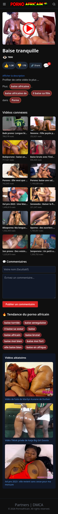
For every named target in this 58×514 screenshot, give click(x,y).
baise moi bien (13, 341)
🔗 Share (35, 65)
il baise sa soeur (14, 329)
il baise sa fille (41, 93)
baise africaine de (16, 93)
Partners (22, 504)
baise (31, 329)
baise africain (12, 335)
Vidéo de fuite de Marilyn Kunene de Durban (27, 399)
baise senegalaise (35, 322)
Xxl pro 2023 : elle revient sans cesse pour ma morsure (28, 483)
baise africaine (20, 86)
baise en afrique (36, 347)
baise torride (12, 322)
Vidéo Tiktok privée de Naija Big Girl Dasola (27, 440)
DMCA (38, 504)
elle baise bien (12, 347)
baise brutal (32, 335)
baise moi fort (35, 341)
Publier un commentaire (20, 304)
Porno (15, 100)
